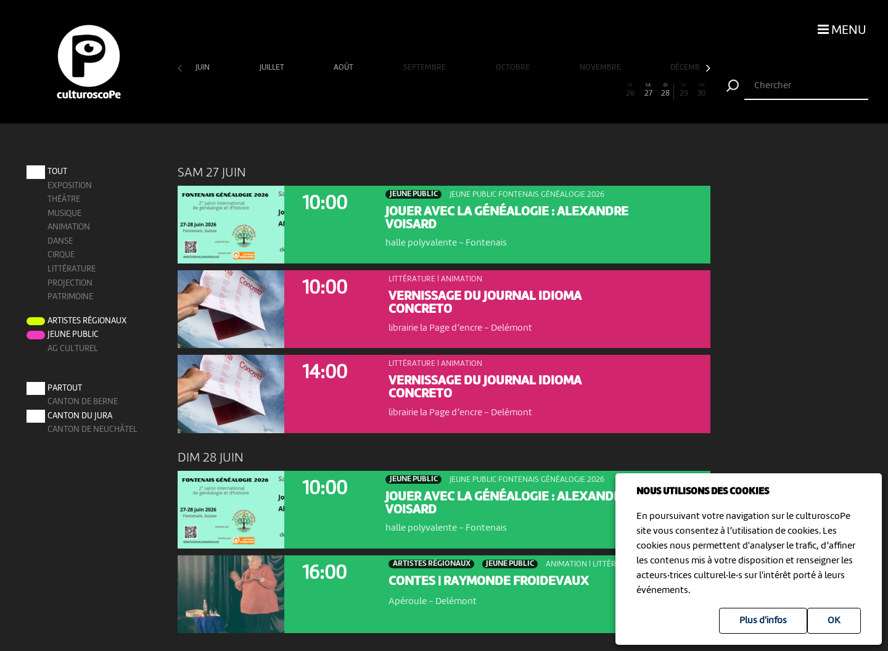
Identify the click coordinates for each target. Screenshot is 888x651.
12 (382, 90)
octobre (514, 68)
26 (630, 90)
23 (577, 90)
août (344, 68)
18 (488, 90)
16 (453, 90)
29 (684, 90)
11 (364, 90)
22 (559, 90)
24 (595, 90)
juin (203, 68)
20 (524, 90)
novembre (601, 68)
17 (470, 90)
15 (435, 90)
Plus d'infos (763, 621)
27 (648, 90)
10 (347, 90)
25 (613, 90)
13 (400, 90)
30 (702, 90)
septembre (425, 68)
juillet (273, 68)
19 (506, 90)
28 (665, 90)
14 (417, 90)
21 (541, 90)
